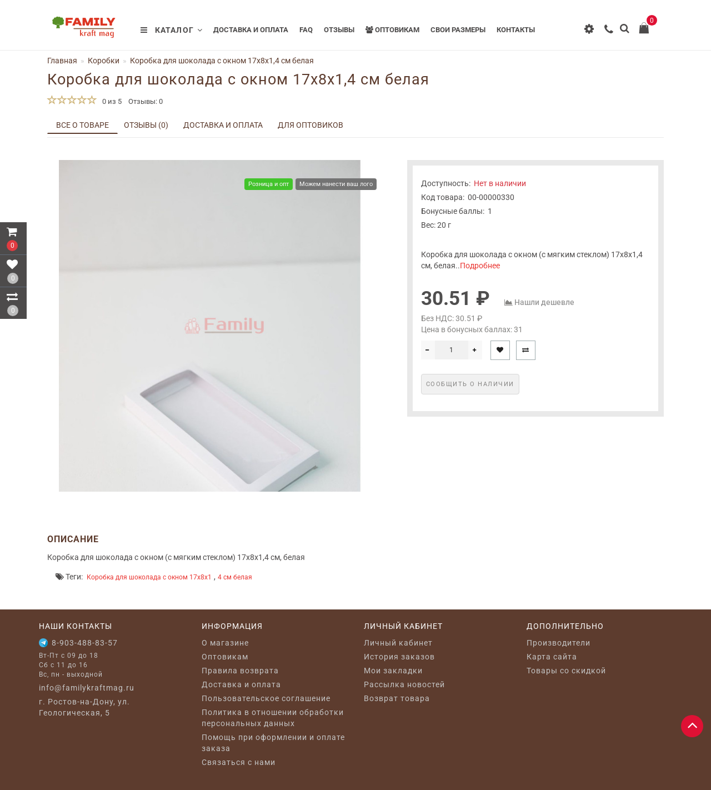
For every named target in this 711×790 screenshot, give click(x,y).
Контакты (516, 30)
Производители (558, 642)
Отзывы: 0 (145, 101)
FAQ (306, 30)
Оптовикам (392, 30)
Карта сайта (552, 656)
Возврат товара (397, 698)
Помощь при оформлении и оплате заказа (273, 743)
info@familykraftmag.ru (86, 687)
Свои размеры (457, 30)
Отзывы (339, 30)
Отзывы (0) (146, 125)
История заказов (399, 656)
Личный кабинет (398, 642)
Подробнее (480, 265)
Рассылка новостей (404, 684)
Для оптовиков (310, 125)
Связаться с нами (239, 762)
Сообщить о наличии (470, 384)
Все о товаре (82, 125)
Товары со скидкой (566, 670)
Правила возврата (240, 670)
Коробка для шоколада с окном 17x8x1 (149, 577)
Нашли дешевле (544, 302)
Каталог (172, 30)
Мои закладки (393, 670)
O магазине (225, 642)
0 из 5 (110, 101)
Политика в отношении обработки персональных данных (273, 718)
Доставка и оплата (250, 30)
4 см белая (235, 577)
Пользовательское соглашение (266, 698)
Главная (62, 60)
